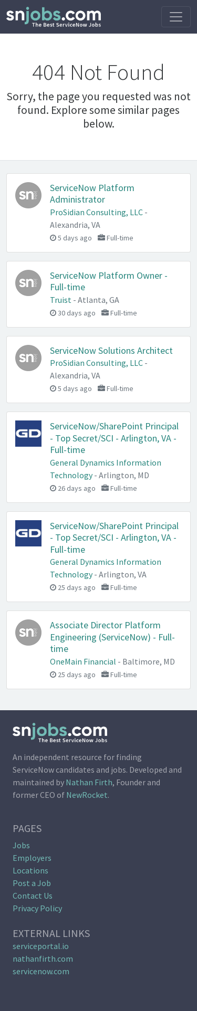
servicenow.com (41, 971)
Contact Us (33, 895)
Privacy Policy (37, 908)
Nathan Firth (89, 782)
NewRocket (87, 794)
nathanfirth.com (43, 958)
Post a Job (32, 883)
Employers (32, 857)
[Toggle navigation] (176, 16)
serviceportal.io (41, 946)
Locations (30, 870)
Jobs (21, 845)
